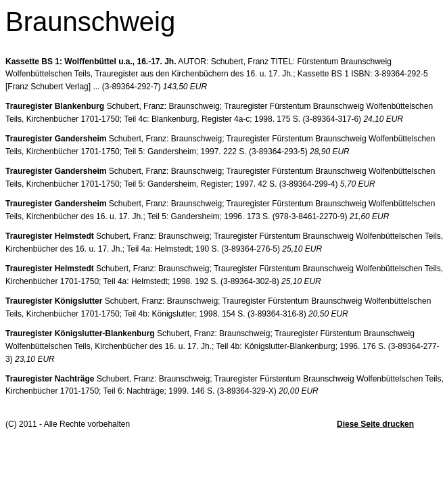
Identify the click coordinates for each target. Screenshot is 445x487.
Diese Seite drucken (375, 424)
